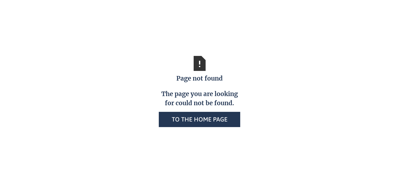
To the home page (199, 119)
